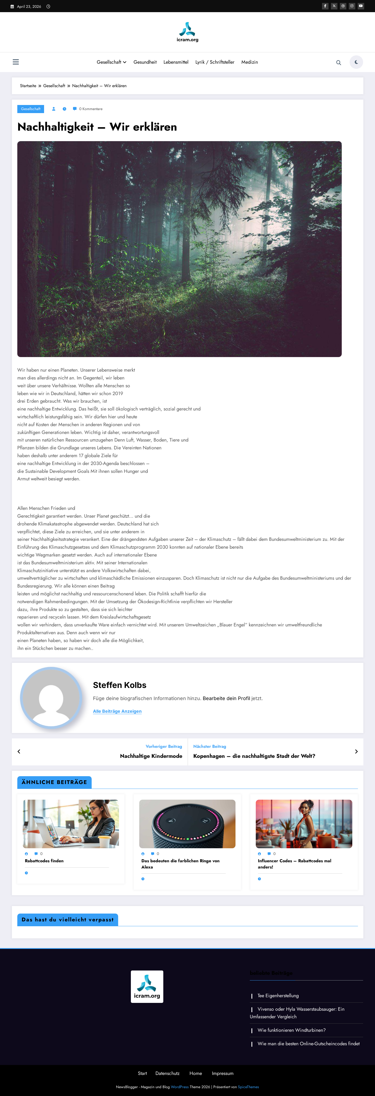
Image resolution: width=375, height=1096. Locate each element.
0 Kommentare (90, 108)
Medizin (249, 62)
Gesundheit (145, 62)
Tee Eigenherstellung (278, 995)
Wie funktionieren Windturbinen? (292, 1030)
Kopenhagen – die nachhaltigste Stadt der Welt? (254, 756)
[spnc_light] (356, 62)
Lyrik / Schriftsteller (214, 62)
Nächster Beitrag (209, 746)
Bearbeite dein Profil (226, 698)
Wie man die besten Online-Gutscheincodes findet (309, 1043)
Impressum (223, 1073)
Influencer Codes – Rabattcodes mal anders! (294, 864)
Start (142, 1073)
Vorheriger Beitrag (164, 746)
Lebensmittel (176, 62)
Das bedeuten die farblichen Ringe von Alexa (180, 864)
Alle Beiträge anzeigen (117, 711)
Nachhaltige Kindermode (151, 756)
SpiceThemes (248, 1087)
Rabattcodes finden (44, 861)
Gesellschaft (112, 62)
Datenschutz (167, 1073)
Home (196, 1073)
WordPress (180, 1087)
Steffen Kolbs (120, 685)
